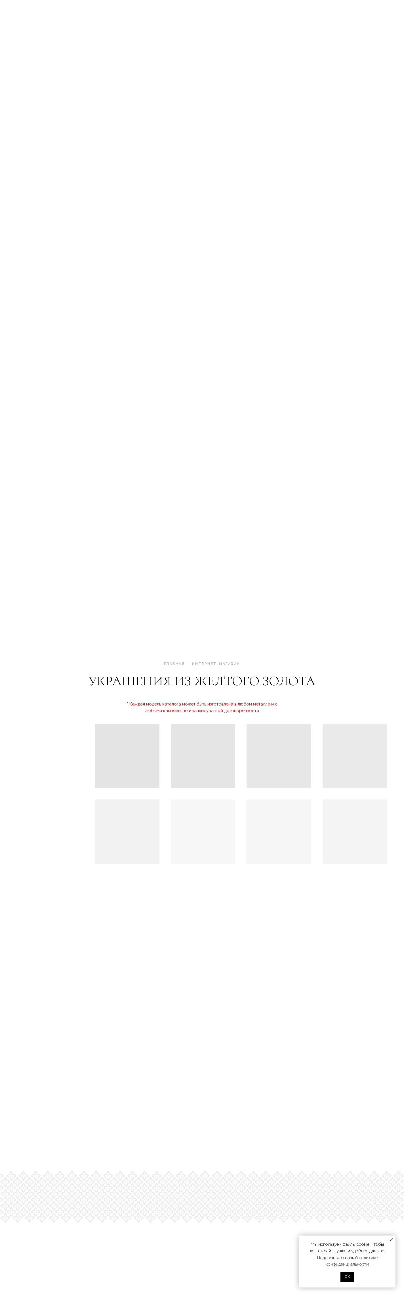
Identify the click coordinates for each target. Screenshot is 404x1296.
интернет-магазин (216, 664)
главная (174, 664)
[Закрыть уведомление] (391, 1240)
